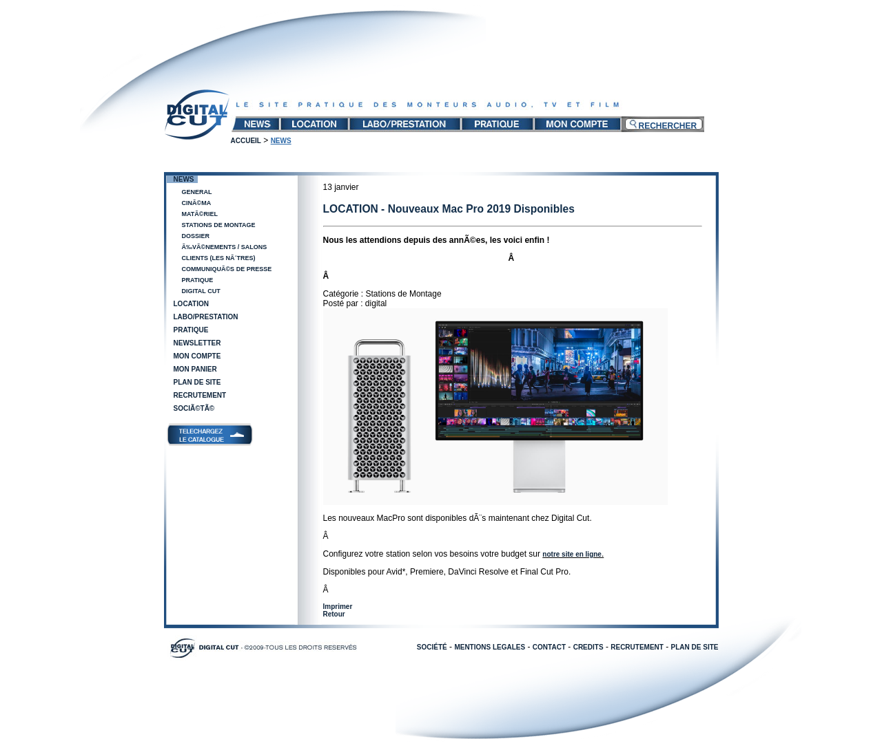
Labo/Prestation (206, 317)
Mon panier (195, 369)
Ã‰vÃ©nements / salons (224, 247)
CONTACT (549, 647)
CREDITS (588, 647)
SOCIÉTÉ (432, 647)
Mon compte (197, 356)
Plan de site (197, 382)
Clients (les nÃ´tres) (219, 258)
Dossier (196, 236)
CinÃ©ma (197, 203)
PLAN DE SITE (695, 647)
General (197, 192)
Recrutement (200, 395)
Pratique (198, 280)
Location (191, 304)
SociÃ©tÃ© (194, 408)
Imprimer (338, 606)
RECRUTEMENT (637, 647)
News (184, 179)
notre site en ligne (572, 554)
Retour (334, 614)
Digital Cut (201, 291)
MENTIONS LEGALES (489, 647)
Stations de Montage (219, 225)
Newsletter (197, 343)
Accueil (246, 140)
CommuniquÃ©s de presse (227, 269)
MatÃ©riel (200, 214)
